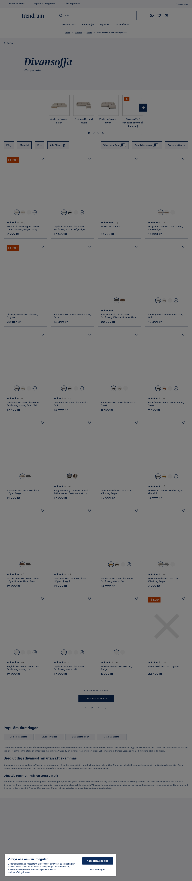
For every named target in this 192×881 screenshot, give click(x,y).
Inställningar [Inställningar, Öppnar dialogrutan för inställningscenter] (97, 869)
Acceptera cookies (97, 861)
